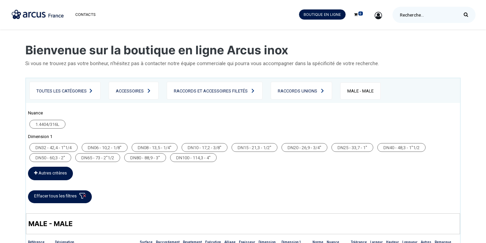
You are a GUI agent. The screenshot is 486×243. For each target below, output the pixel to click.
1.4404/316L (47, 124)
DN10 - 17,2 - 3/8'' (204, 147)
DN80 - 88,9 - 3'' (145, 157)
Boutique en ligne (322, 14)
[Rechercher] (468, 15)
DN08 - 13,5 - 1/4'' (154, 147)
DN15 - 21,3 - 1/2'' (254, 147)
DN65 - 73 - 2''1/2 (97, 157)
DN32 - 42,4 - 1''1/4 (53, 147)
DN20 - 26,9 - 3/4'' (304, 147)
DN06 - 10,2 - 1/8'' (105, 147)
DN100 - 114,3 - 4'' (193, 157)
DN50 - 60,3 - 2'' (50, 157)
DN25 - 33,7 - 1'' (352, 147)
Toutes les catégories (61, 90)
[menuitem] (85, 14)
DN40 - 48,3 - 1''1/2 (401, 147)
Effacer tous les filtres (61, 197)
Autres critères (50, 173)
